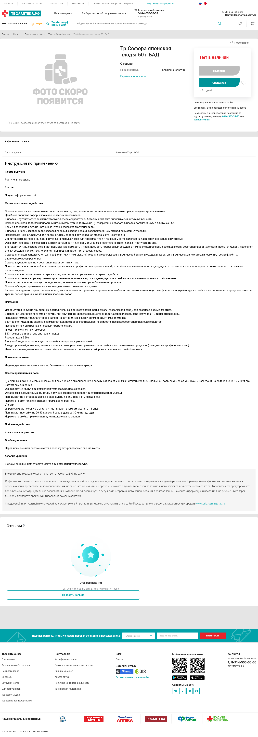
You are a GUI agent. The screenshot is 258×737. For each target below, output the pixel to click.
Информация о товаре (17, 141)
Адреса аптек (56, 3)
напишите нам (202, 119)
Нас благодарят (10, 671)
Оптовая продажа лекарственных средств (113, 3)
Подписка (219, 70)
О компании (7, 3)
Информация (78, 3)
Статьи (119, 659)
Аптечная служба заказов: (151, 10)
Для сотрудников (11, 688)
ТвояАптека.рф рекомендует (57, 23)
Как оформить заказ (32, 3)
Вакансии (7, 677)
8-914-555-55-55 (148, 13)
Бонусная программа (160, 3)
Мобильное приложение (187, 654)
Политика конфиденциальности (72, 683)
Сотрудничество (10, 683)
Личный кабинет (64, 671)
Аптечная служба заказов (16, 665)
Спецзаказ (219, 82)
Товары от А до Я (11, 694)
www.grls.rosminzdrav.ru (210, 503)
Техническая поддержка (68, 688)
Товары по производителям (17, 700)
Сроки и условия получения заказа (74, 665)
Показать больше (73, 594)
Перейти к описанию (133, 76)
